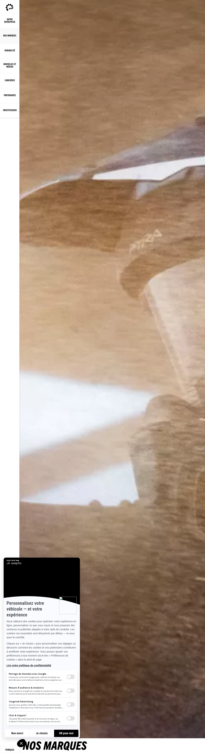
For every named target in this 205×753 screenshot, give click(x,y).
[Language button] (9, 750)
